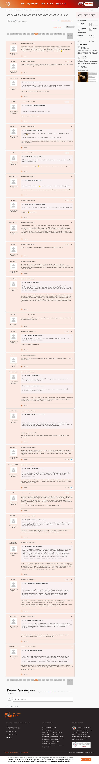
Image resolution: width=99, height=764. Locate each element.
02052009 (13, 261)
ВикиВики (13, 279)
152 (28, 33)
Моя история (23, 21)
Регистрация (89, 4)
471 (13, 55)
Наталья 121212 (13, 465)
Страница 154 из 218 (70, 35)
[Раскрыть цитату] (23, 82)
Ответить (70, 27)
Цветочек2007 (13, 78)
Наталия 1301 (13, 126)
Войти (81, 4)
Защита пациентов (32, 4)
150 (21, 33)
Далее (59, 33)
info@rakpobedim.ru (11, 734)
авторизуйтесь (52, 692)
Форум (43, 4)
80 (13, 272)
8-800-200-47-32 (11, 731)
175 (13, 290)
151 (24, 33)
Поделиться (55, 20)
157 (47, 33)
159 (55, 33)
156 (43, 33)
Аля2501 (13, 43)
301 (13, 89)
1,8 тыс (14, 383)
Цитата (25, 56)
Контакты (50, 4)
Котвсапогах (13, 372)
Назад (12, 33)
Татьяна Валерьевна (13, 542)
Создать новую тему (58, 27)
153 (32, 33)
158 (51, 33)
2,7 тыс (14, 476)
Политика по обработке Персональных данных (16, 752)
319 (13, 555)
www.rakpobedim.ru (47, 730)
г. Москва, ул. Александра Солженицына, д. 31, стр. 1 (13, 727)
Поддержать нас (61, 4)
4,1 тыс (13, 72)
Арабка (17, 20)
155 (40, 33)
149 (17, 33)
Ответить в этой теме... (20, 699)
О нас (22, 4)
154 (36, 33)
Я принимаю (86, 759)
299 (13, 137)
